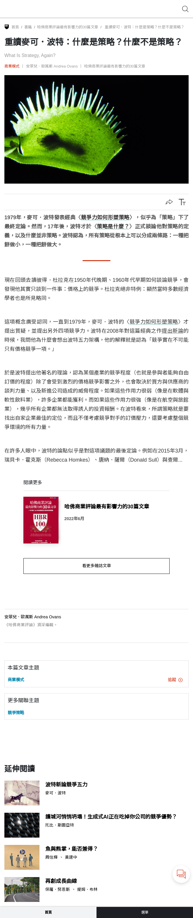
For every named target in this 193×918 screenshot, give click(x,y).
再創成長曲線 (61, 881)
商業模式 (12, 66)
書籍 (28, 27)
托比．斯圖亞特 (59, 825)
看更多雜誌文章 (96, 565)
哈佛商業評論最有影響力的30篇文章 (67, 27)
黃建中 (71, 857)
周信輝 (51, 857)
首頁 (15, 27)
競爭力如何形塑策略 (105, 217)
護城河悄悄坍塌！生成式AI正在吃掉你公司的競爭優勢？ (111, 817)
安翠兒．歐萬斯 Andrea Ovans (52, 66)
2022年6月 (74, 518)
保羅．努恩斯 (57, 890)
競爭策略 (16, 712)
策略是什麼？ (113, 227)
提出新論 (172, 331)
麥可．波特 (55, 793)
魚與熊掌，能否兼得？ (71, 849)
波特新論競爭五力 (66, 785)
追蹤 (175, 679)
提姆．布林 (87, 890)
